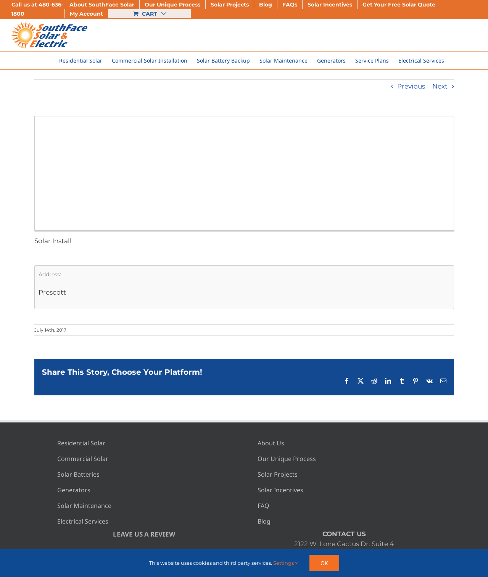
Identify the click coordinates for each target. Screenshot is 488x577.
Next (440, 86)
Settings (285, 563)
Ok (324, 563)
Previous (411, 86)
